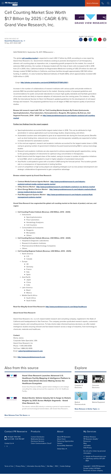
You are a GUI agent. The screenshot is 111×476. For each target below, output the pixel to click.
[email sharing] (104, 40)
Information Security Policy (36, 466)
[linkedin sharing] (90, 40)
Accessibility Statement (65, 445)
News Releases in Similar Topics (87, 409)
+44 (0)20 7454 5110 (14, 437)
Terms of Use (9, 466)
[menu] (3, 3)
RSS (56, 466)
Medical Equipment (98, 402)
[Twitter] (5, 446)
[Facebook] (7, 446)
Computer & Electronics (79, 386)
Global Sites (62, 449)
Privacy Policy (20, 466)
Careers (59, 443)
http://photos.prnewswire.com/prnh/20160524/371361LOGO (44, 82)
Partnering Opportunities (65, 441)
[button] (108, 3)
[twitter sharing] (85, 40)
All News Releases (89, 437)
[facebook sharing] (81, 40)
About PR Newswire (63, 437)
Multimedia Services (37, 439)
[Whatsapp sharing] (95, 40)
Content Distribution (37, 437)
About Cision (61, 439)
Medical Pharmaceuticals (80, 403)
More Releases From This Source (17, 415)
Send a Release (92, 3)
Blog (85, 443)
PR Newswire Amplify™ (90, 439)
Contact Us (9, 443)
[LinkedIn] (9, 446)
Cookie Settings (65, 466)
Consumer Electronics (96, 386)
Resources (87, 441)
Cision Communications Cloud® (41, 443)
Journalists (87, 445)
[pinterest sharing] (100, 40)
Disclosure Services (37, 441)
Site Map (50, 466)
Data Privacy (87, 448)
